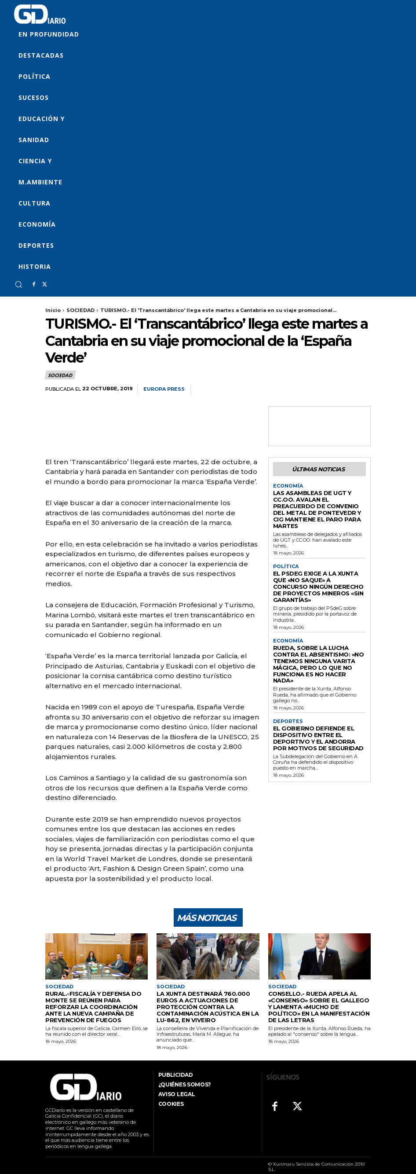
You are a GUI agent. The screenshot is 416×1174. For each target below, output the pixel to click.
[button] (18, 284)
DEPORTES (287, 685)
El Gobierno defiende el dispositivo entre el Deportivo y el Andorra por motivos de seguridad (318, 699)
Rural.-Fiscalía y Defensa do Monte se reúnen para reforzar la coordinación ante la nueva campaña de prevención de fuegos (95, 1002)
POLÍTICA (284, 553)
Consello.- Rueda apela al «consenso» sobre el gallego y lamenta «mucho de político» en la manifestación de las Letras (318, 1002)
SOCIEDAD (80, 310)
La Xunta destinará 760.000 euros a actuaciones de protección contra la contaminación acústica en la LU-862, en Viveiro (208, 1002)
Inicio (53, 310)
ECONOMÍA (286, 485)
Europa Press (164, 389)
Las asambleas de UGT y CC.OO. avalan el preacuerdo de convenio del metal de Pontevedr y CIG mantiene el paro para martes (315, 502)
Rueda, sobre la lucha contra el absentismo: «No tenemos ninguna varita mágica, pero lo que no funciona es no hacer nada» (319, 634)
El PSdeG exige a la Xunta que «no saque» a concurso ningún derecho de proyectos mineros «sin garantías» (318, 568)
